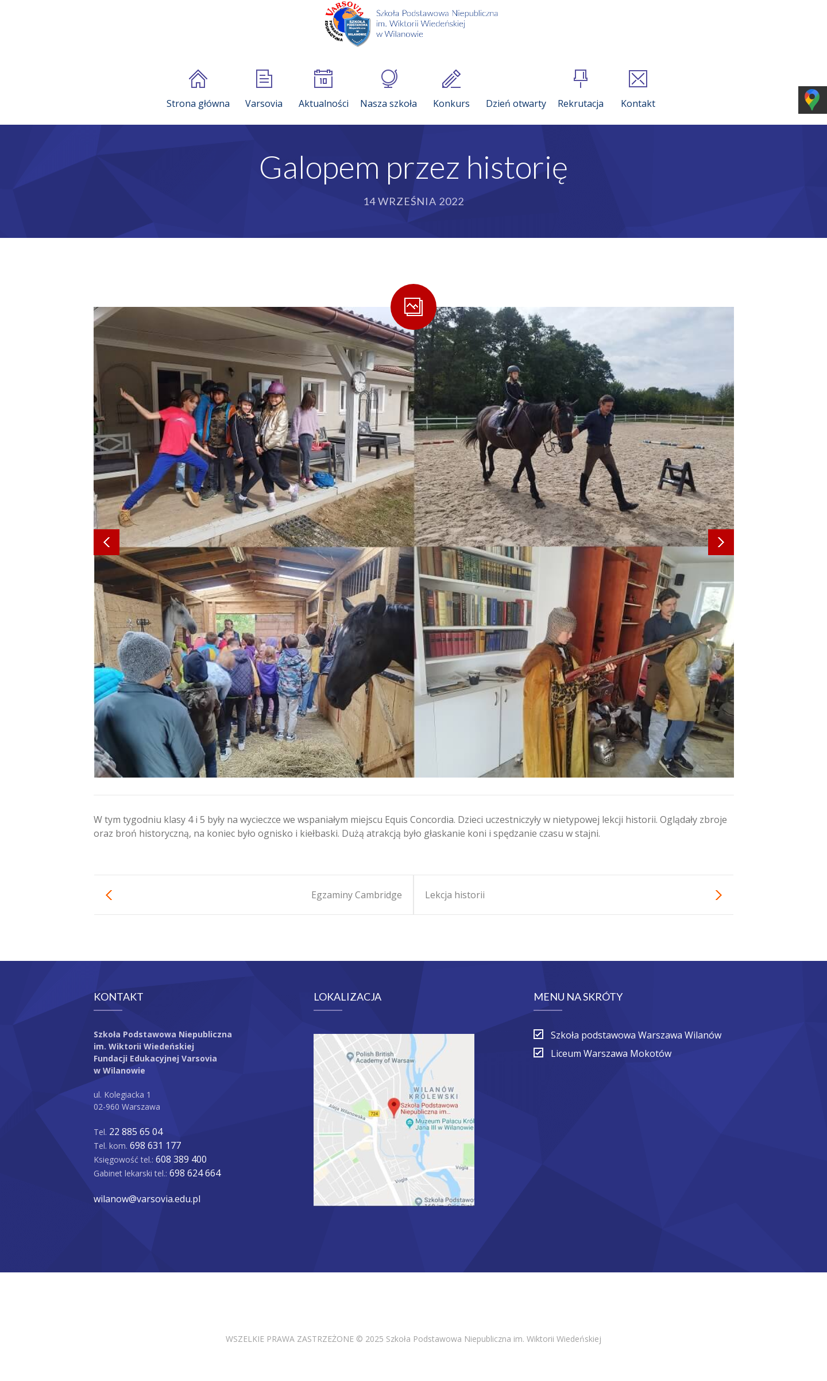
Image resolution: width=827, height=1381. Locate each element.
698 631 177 (155, 1145)
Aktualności (324, 90)
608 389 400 (181, 1159)
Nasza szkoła (388, 90)
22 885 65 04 (136, 1131)
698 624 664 (195, 1173)
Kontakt (638, 90)
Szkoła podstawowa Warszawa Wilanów (636, 1035)
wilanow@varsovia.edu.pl (147, 1198)
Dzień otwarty (516, 90)
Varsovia (264, 90)
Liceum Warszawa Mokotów (611, 1053)
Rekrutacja (581, 90)
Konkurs (451, 90)
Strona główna (198, 90)
